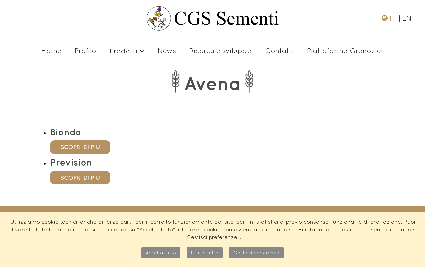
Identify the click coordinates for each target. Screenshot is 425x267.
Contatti (279, 50)
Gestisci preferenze (256, 252)
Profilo (85, 50)
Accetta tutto (161, 252)
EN (406, 18)
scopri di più (80, 147)
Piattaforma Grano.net (345, 50)
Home (51, 50)
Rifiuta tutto (204, 252)
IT (394, 18)
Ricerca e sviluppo (220, 50)
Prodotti (127, 51)
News (167, 50)
